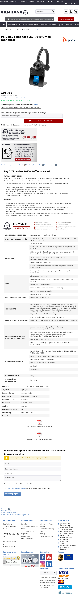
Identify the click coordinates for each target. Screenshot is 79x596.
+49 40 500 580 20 (27, 1)
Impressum (43, 531)
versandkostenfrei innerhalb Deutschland (13, 98)
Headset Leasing (27, 538)
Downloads (38, 165)
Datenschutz (44, 526)
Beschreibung (6, 165)
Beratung (28, 165)
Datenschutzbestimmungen (16, 488)
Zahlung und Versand (47, 524)
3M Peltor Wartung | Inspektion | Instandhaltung (28, 533)
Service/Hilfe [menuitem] (70, 4)
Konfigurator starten (66, 19)
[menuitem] (45, 11)
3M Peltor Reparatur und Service (29, 527)
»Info (36, 104)
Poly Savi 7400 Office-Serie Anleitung (39, 439)
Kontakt (42, 1)
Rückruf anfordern (57, 1)
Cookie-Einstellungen (47, 536)
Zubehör (5, 509)
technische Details (17, 165)
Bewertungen (50, 165)
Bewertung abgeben (12, 494)
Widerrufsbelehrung (47, 529)
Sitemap (42, 534)
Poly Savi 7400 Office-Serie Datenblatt (39, 427)
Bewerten (15, 125)
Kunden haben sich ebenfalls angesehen (15, 515)
